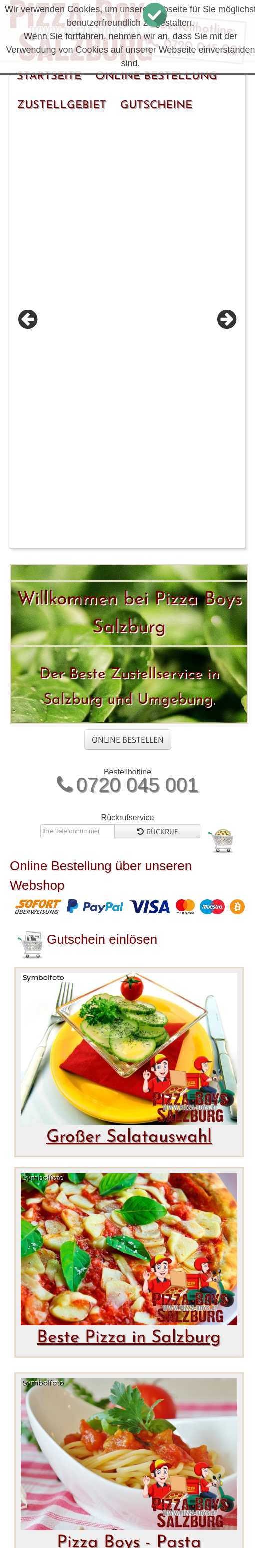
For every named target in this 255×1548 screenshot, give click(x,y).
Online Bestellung (156, 76)
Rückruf (157, 426)
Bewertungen (60, 1512)
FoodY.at (122, 1449)
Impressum (196, 1512)
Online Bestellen (128, 335)
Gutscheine (156, 105)
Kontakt (132, 1512)
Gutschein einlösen (102, 534)
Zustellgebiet (61, 105)
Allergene (51, 1530)
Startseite (49, 76)
